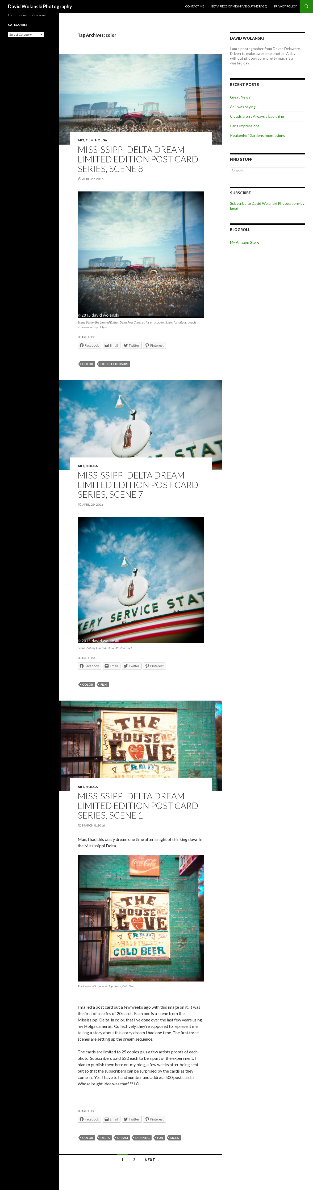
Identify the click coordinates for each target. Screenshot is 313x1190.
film (104, 684)
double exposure (114, 364)
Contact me (194, 6)
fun (160, 1137)
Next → (152, 1160)
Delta (105, 1137)
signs (174, 1137)
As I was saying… (244, 106)
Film (90, 140)
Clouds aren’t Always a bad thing (257, 116)
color (87, 364)
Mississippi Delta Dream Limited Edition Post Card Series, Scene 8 (138, 159)
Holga (101, 140)
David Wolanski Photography (40, 6)
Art (81, 140)
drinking (142, 1137)
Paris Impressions (245, 126)
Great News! (241, 97)
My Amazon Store (244, 242)
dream (122, 1137)
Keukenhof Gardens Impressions (257, 135)
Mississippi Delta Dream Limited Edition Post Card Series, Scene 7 (138, 485)
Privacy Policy (285, 6)
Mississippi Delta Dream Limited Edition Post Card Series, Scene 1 (138, 805)
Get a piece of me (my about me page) (239, 6)
